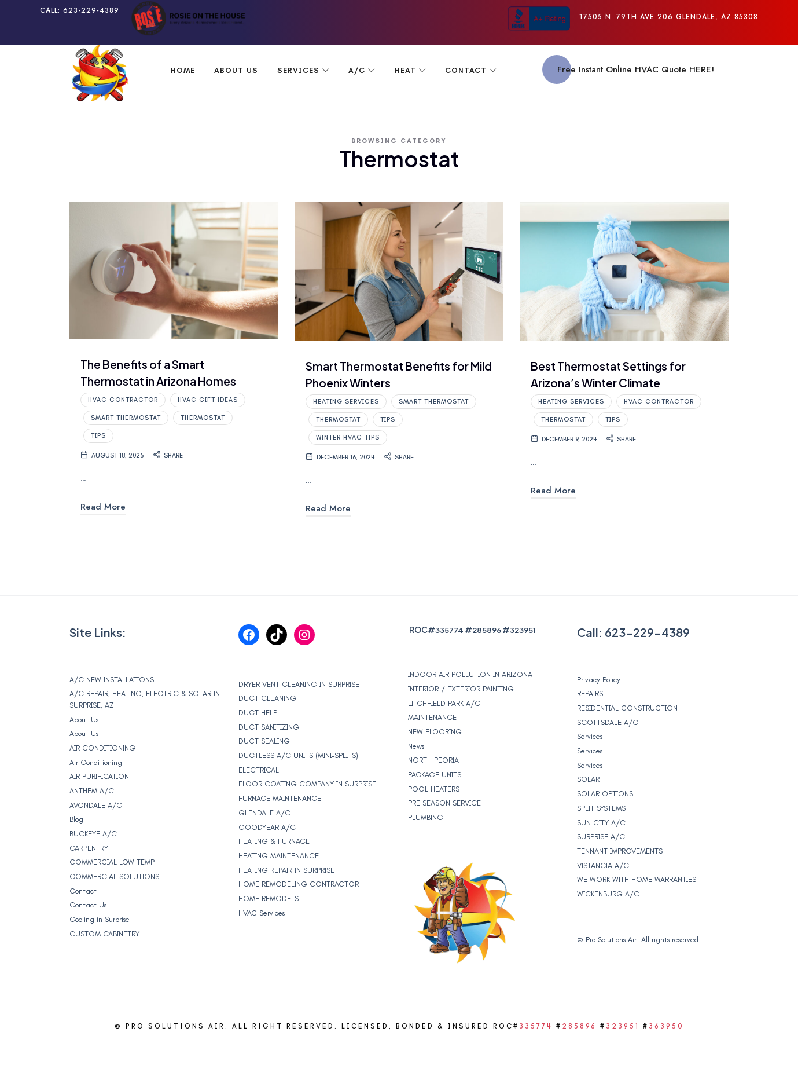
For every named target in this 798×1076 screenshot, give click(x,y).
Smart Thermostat (126, 447)
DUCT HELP (257, 744)
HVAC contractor (123, 429)
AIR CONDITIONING (102, 779)
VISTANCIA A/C (603, 896)
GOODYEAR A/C (267, 858)
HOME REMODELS (268, 929)
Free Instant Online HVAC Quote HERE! (635, 69)
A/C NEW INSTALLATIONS (111, 711)
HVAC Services (261, 944)
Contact (83, 922)
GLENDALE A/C (264, 844)
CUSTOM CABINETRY (104, 965)
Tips (98, 465)
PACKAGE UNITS (434, 805)
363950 (666, 1057)
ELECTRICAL (258, 801)
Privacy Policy (598, 711)
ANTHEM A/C (91, 822)
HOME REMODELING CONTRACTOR (298, 915)
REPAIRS (590, 724)
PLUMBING (425, 848)
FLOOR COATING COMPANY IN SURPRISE (307, 815)
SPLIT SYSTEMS (601, 839)
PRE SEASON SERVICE (444, 834)
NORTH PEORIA (433, 791)
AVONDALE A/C (95, 836)
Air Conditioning (95, 793)
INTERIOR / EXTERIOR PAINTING (461, 720)
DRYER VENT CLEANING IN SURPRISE (298, 715)
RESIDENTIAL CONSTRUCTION (627, 739)
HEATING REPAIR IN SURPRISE (286, 901)
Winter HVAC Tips (348, 466)
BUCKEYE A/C (93, 865)
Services (589, 767)
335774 (450, 661)
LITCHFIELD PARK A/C (444, 734)
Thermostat (203, 447)
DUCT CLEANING (267, 729)
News (416, 777)
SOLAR (588, 810)
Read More (103, 535)
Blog (76, 850)
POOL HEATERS (433, 820)
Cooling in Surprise (99, 950)
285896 (488, 661)
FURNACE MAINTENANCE (279, 829)
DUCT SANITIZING (268, 758)
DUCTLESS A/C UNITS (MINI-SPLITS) (298, 786)
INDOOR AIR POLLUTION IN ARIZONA (470, 705)
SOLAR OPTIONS (605, 825)
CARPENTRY (88, 879)
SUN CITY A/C (601, 854)
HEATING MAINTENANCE (278, 887)
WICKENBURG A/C (608, 925)
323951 (526, 661)
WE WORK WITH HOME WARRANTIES (636, 910)
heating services (346, 430)
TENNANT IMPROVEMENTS (620, 882)
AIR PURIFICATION (99, 807)
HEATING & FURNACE (274, 872)
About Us (83, 750)
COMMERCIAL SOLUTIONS (114, 907)
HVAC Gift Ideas (208, 429)
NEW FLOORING (435, 763)
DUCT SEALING (264, 772)
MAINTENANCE (432, 748)
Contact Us (87, 936)
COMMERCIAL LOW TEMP (112, 893)
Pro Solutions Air (611, 969)
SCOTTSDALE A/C (607, 753)
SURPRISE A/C (601, 867)
